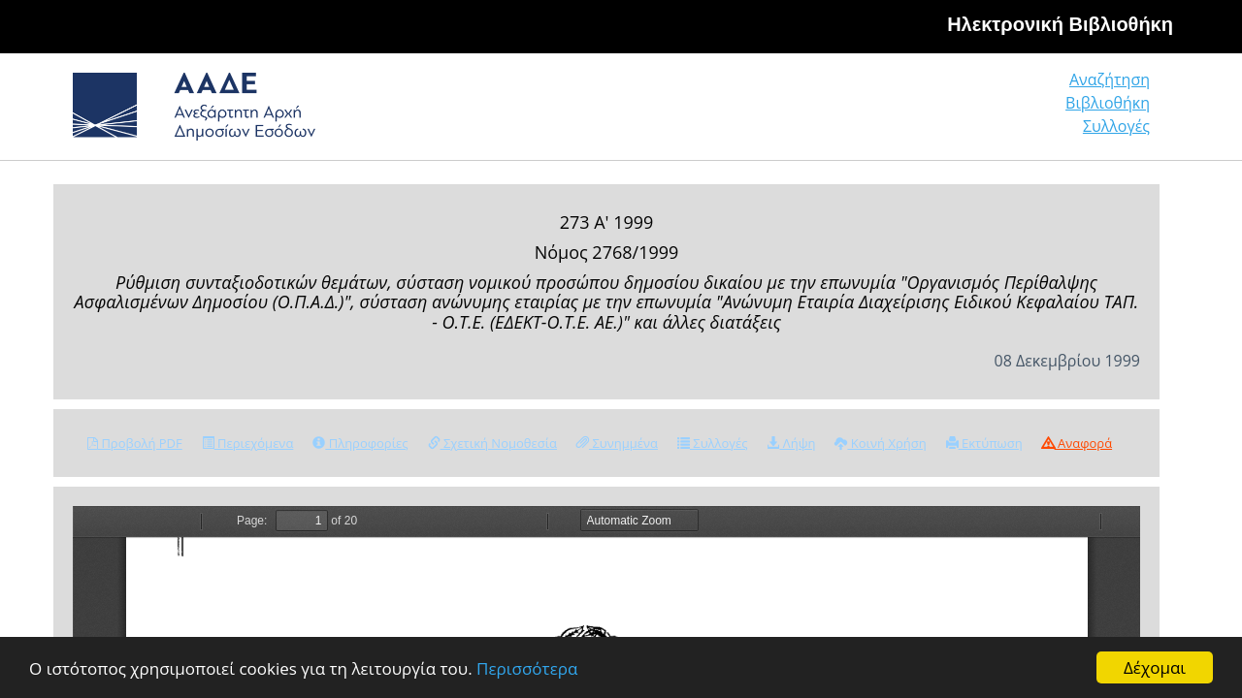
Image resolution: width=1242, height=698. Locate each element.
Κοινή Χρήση (880, 443)
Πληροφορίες (360, 443)
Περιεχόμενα (248, 443)
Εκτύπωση (984, 443)
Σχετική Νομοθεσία (492, 443)
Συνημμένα (617, 443)
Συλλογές (1118, 111)
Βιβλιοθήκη (990, 111)
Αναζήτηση (853, 111)
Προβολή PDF (134, 443)
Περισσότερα (526, 668)
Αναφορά (1077, 443)
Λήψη (791, 443)
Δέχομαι (1155, 667)
